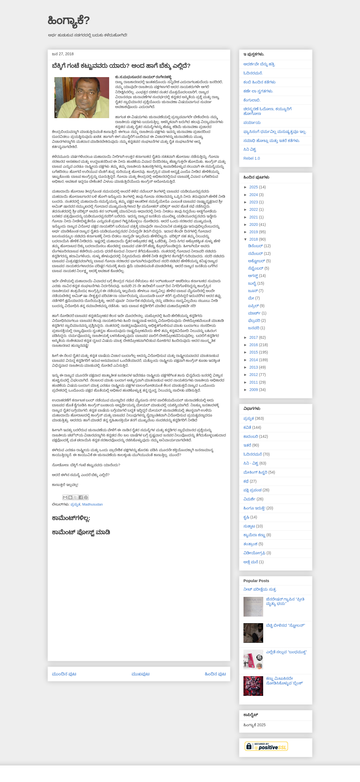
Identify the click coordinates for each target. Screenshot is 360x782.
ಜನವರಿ (254, 328)
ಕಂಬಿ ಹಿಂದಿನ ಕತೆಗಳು (259, 82)
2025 (254, 187)
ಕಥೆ (246, 481)
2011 (254, 382)
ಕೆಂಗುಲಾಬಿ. (252, 100)
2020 (254, 224)
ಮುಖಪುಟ (141, 674)
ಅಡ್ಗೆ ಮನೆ (250, 562)
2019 (254, 232)
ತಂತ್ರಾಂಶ (250, 544)
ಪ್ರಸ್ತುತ (75, 504)
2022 (254, 209)
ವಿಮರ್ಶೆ (249, 499)
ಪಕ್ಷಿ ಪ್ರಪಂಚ (252, 490)
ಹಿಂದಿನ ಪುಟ (215, 674)
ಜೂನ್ (253, 290)
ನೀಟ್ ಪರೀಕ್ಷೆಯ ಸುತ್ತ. (260, 589)
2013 (254, 367)
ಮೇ (251, 298)
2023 (254, 202)
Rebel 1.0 (251, 158)
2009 (254, 389)
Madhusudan (92, 504)
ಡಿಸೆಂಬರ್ (256, 246)
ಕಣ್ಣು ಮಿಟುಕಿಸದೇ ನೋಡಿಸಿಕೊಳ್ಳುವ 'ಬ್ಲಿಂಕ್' (284, 680)
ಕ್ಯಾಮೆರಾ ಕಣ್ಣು (254, 535)
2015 (254, 352)
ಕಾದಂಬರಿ (250, 436)
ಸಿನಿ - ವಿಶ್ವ (250, 463)
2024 (254, 194)
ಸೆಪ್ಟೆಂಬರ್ (256, 268)
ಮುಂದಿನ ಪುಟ (64, 674)
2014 (254, 360)
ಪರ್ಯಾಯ (252, 122)
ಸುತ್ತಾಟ (249, 526)
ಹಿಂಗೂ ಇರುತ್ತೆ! (254, 508)
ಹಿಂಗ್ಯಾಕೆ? (69, 20)
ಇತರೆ (247, 445)
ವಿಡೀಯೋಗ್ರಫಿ (254, 553)
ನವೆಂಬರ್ (256, 253)
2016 (254, 345)
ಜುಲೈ (252, 283)
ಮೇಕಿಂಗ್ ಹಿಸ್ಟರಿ (255, 472)
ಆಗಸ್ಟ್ (253, 275)
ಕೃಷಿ (246, 517)
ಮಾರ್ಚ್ (255, 313)
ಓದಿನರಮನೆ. (253, 73)
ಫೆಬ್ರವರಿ (254, 320)
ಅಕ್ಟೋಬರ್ (257, 261)
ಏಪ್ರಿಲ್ (254, 306)
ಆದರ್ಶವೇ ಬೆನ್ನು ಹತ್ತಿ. (259, 64)
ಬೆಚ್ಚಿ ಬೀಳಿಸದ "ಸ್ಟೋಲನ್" (285, 625)
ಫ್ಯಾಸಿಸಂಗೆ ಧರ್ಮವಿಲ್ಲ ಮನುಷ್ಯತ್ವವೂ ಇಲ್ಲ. (275, 131)
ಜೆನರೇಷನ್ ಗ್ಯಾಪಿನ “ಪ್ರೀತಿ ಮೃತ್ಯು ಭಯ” (285, 601)
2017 (254, 337)
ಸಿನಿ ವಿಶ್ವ (249, 149)
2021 (254, 217)
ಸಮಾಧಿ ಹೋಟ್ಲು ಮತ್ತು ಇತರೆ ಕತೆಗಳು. (271, 140)
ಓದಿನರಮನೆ (252, 454)
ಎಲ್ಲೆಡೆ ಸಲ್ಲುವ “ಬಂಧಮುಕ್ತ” (286, 652)
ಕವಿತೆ (247, 427)
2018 (254, 239)
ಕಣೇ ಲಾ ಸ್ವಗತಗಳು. (258, 91)
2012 (254, 374)
